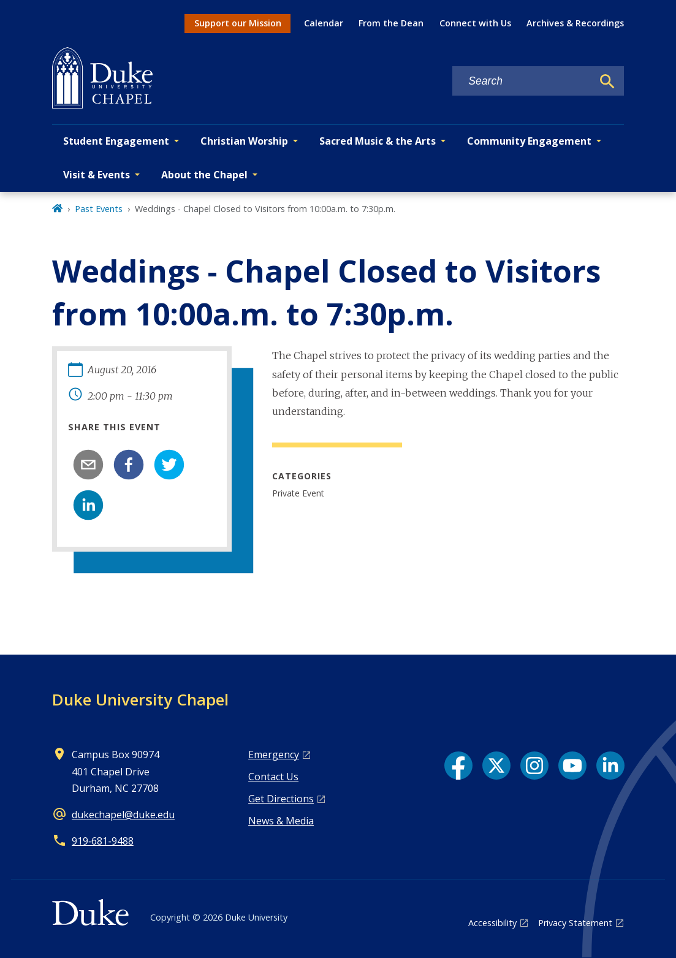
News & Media (281, 820)
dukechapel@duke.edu (123, 814)
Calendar (323, 23)
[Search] (607, 81)
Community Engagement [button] (529, 141)
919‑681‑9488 (103, 841)
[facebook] (128, 464)
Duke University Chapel (140, 699)
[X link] (496, 765)
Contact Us (273, 776)
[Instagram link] (534, 765)
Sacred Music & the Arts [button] (377, 141)
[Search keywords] (522, 81)
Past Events (99, 209)
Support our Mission (237, 23)
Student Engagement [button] (116, 141)
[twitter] (169, 464)
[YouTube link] (572, 765)
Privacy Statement (575, 923)
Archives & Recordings (575, 23)
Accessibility (492, 923)
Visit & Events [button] (96, 174)
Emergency (273, 754)
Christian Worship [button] (244, 141)
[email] (88, 464)
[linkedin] (88, 505)
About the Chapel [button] (204, 174)
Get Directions (281, 798)
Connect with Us (475, 23)
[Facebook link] (458, 765)
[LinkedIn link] (610, 765)
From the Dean (391, 23)
